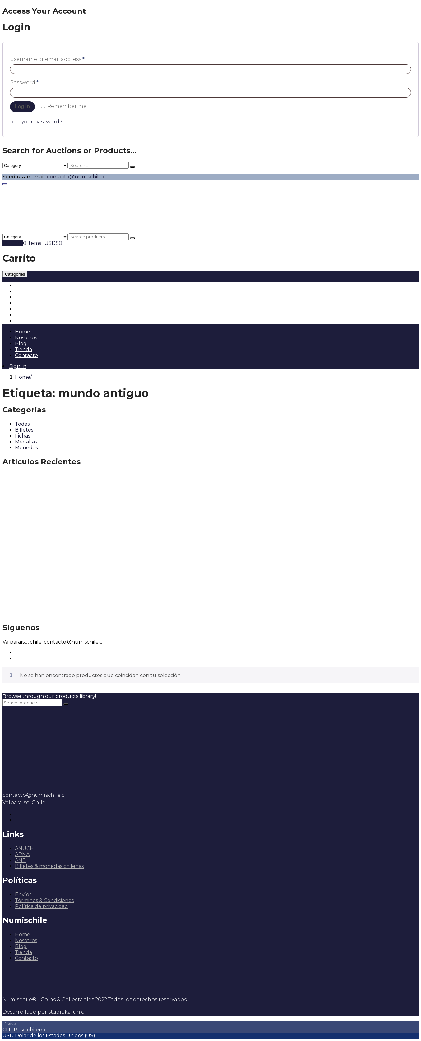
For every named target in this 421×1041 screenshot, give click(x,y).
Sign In (17, 366)
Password (24, 82)
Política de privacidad (41, 906)
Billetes (24, 291)
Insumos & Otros (35, 321)
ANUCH (24, 848)
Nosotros (26, 338)
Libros (22, 309)
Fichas (22, 297)
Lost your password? (35, 122)
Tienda (23, 349)
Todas (22, 424)
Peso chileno (29, 1030)
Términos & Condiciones (44, 900)
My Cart (12, 243)
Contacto (26, 355)
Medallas (26, 303)
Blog (21, 343)
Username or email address (47, 59)
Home (22, 332)
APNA (22, 854)
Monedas (26, 285)
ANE (20, 860)
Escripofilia (28, 315)
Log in (22, 106)
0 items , (42, 243)
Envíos (23, 894)
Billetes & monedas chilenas (49, 866)
